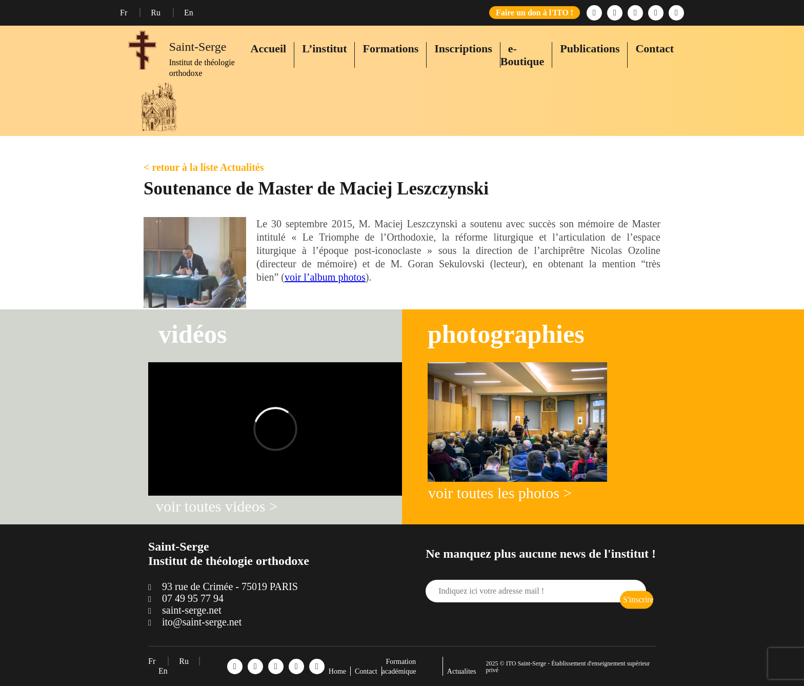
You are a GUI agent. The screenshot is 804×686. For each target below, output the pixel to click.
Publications (589, 48)
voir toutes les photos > (500, 492)
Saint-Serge (198, 46)
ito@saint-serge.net (202, 622)
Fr (124, 12)
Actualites (461, 671)
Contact (654, 48)
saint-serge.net (192, 610)
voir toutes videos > (217, 506)
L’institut (324, 48)
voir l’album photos (325, 277)
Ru (157, 12)
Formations (390, 48)
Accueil (269, 48)
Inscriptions (463, 48)
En (188, 12)
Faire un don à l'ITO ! (534, 12)
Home (337, 671)
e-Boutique (522, 55)
